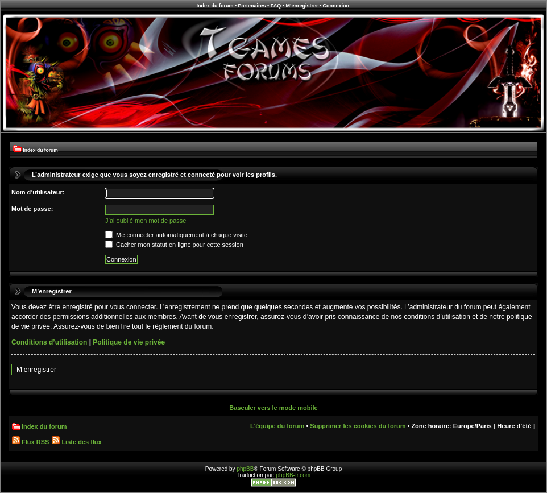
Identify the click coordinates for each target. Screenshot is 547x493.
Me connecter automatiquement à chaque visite (176, 234)
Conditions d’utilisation (49, 342)
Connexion (336, 6)
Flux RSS (30, 441)
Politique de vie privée (129, 342)
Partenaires (252, 6)
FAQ (276, 6)
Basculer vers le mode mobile (273, 407)
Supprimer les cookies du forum (357, 425)
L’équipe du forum (277, 425)
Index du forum (214, 6)
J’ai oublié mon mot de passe (145, 220)
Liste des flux (76, 441)
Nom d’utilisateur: (38, 192)
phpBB (245, 469)
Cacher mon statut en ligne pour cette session (174, 244)
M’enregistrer (301, 6)
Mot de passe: (32, 208)
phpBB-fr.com (293, 475)
